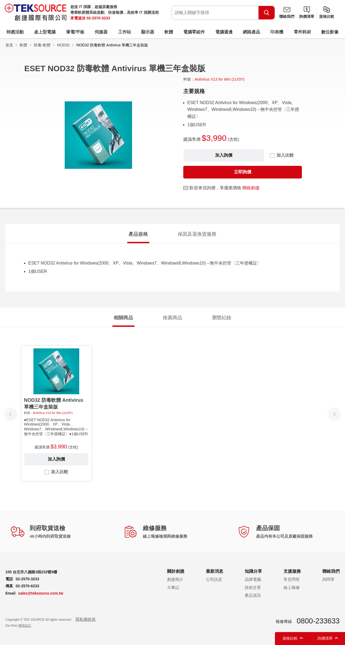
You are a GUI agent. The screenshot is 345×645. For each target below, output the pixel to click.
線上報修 (292, 587)
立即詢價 (242, 172)
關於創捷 (175, 571)
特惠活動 (15, 32)
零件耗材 (302, 32)
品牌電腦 (253, 579)
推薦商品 (172, 317)
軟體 (168, 32)
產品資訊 (253, 595)
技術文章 (253, 587)
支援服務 (292, 571)
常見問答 (292, 579)
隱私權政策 (85, 619)
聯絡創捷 (251, 188)
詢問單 (328, 579)
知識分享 (253, 571)
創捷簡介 (175, 579)
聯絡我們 (286, 16)
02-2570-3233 (98, 18)
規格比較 (326, 16)
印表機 (276, 32)
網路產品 (251, 32)
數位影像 (330, 32)
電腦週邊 (224, 32)
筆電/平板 (75, 32)
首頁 (9, 45)
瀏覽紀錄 (221, 317)
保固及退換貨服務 (197, 234)
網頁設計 (24, 625)
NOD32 (63, 45)
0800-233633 (318, 621)
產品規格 (138, 234)
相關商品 (123, 317)
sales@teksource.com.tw (40, 593)
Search (266, 12)
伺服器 (101, 32)
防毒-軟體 (42, 45)
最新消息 (214, 571)
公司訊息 (214, 579)
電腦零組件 (194, 32)
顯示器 (147, 32)
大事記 (173, 587)
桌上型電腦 (45, 32)
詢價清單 (306, 16)
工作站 (124, 32)
